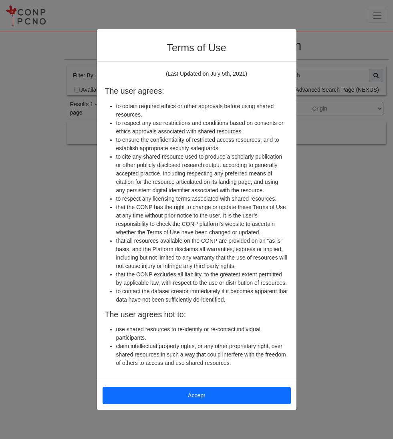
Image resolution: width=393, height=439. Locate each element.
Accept (196, 395)
